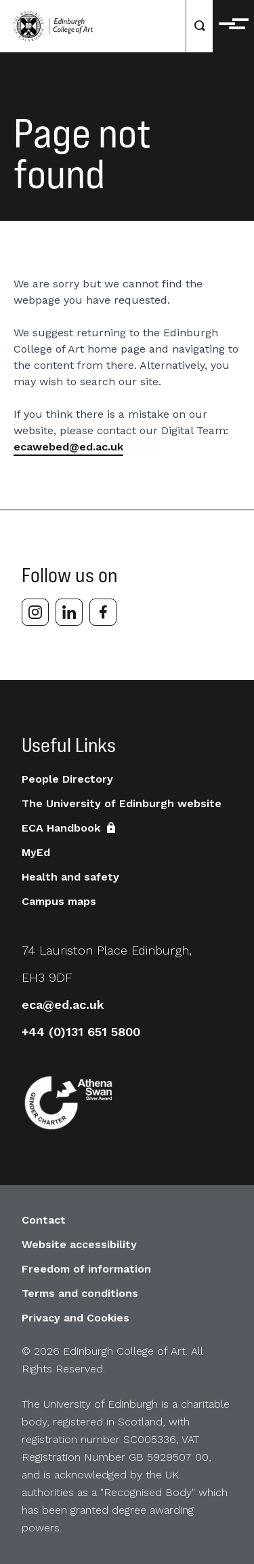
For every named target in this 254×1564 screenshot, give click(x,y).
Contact (44, 1219)
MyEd (36, 852)
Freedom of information (86, 1268)
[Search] (199, 26)
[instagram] (35, 612)
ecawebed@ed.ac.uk (68, 446)
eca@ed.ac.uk (63, 1004)
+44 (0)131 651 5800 (81, 1032)
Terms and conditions (80, 1293)
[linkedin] (69, 612)
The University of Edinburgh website (121, 803)
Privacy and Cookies (75, 1317)
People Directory (67, 778)
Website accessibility (79, 1244)
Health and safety (70, 876)
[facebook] (103, 612)
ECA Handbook (70, 827)
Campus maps (59, 901)
